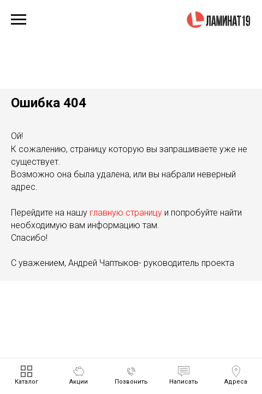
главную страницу (126, 212)
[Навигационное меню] (18, 19)
